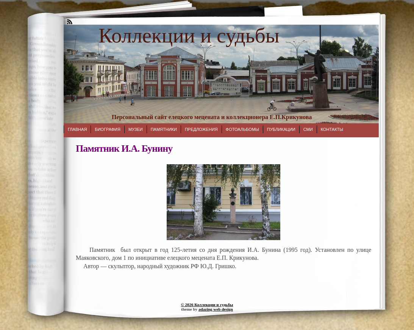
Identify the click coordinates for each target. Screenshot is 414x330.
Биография (107, 129)
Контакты (332, 129)
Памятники (164, 129)
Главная (77, 129)
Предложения (201, 129)
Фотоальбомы (242, 129)
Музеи (135, 129)
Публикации (281, 129)
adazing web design (215, 309)
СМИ (308, 129)
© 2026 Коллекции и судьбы (207, 304)
